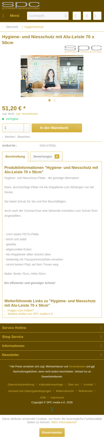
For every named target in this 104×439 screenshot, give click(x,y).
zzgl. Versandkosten (27, 113)
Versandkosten (77, 366)
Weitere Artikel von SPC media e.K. (29, 313)
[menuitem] (10, 16)
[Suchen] (66, 16)
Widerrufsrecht (65, 391)
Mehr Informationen (64, 422)
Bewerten (22, 136)
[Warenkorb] (97, 16)
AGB (43, 397)
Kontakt (88, 384)
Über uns (73, 384)
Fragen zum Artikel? (19, 310)
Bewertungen (46, 156)
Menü (11, 15)
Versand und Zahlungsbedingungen (29, 391)
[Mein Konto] (87, 16)
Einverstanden (52, 432)
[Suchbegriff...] (48, 16)
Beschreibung (15, 156)
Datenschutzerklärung (21, 384)
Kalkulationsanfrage (51, 384)
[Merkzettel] (77, 16)
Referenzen (85, 391)
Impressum (57, 397)
